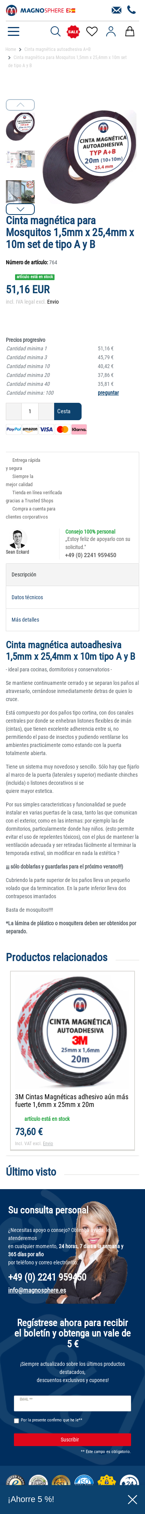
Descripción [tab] (24, 574)
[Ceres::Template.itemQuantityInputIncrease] (46, 411)
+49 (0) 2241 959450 (90, 555)
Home (10, 49)
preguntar (108, 393)
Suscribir (93, 1439)
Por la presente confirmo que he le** (51, 1420)
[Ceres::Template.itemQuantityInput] (30, 411)
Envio (53, 302)
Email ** (26, 1399)
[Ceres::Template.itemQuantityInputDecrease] (13, 411)
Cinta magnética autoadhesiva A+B (57, 49)
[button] (20, 209)
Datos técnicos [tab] (27, 597)
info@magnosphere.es (37, 1290)
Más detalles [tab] (25, 620)
